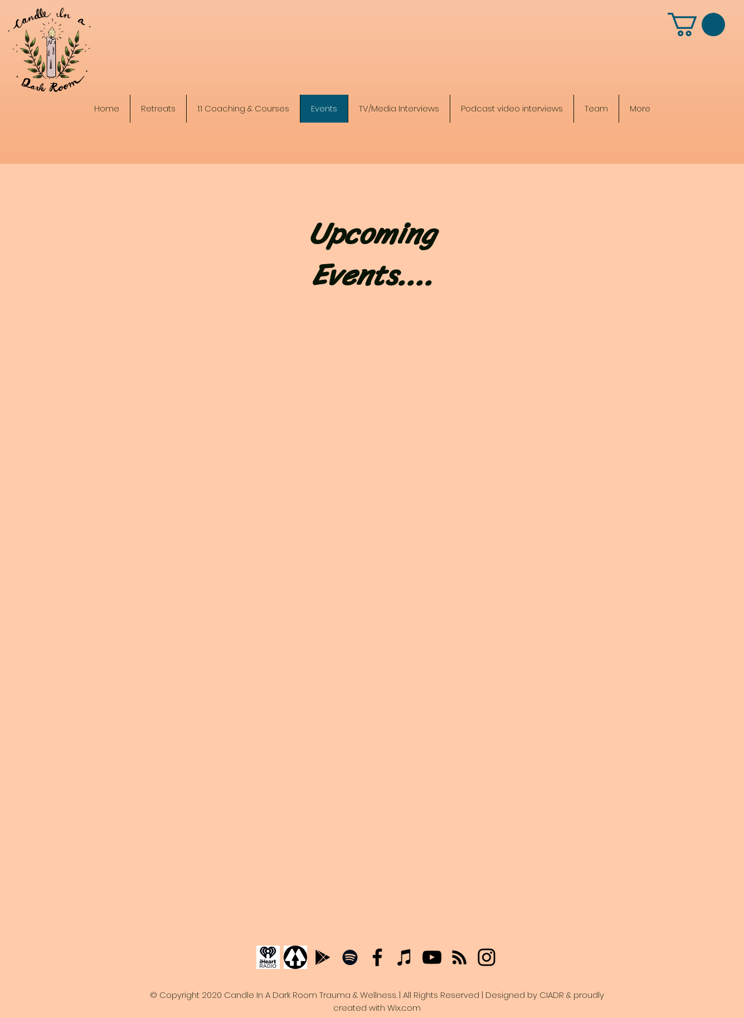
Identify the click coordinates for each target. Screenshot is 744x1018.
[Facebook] (377, 957)
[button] (696, 24)
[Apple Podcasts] (404, 957)
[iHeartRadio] (268, 957)
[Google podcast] (322, 957)
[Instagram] (486, 957)
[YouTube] (432, 957)
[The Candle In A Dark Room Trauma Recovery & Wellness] (373, 59)
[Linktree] (295, 957)
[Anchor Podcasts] (459, 957)
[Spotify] (350, 957)
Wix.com (404, 1008)
